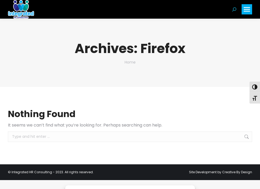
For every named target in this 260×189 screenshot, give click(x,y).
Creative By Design (237, 172)
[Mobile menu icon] (247, 9)
